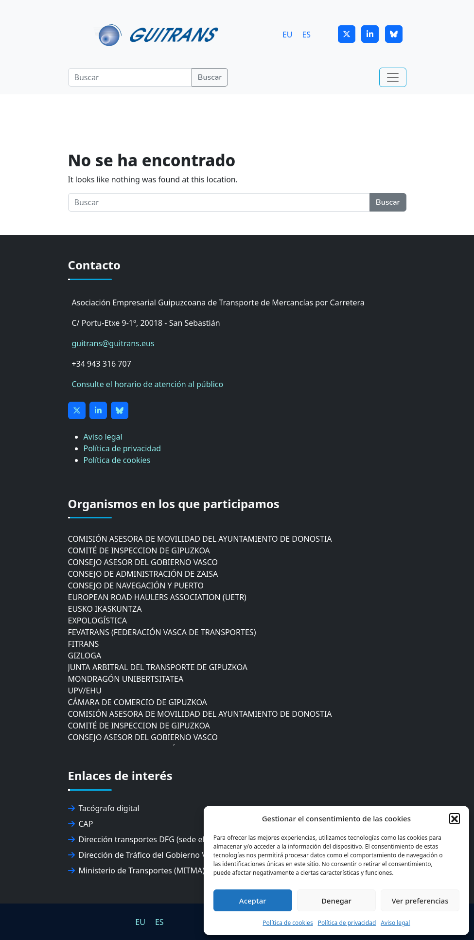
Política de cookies (288, 923)
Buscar (210, 77)
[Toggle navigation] (392, 77)
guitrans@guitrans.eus (113, 343)
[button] (454, 818)
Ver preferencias (419, 900)
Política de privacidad (347, 923)
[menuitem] (288, 34)
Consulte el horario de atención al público (148, 384)
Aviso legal (395, 923)
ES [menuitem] (306, 34)
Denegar (336, 900)
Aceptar (252, 900)
